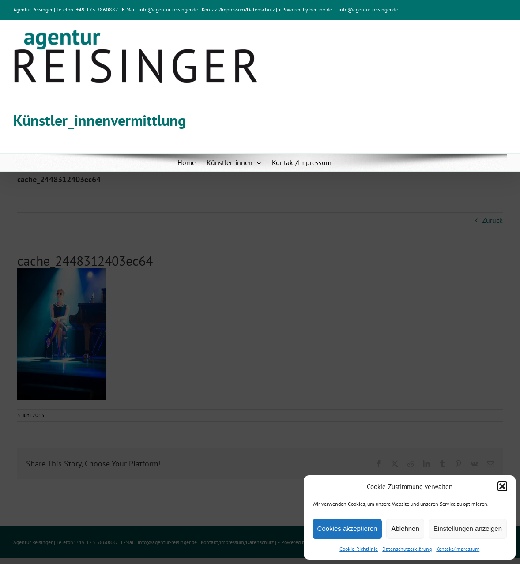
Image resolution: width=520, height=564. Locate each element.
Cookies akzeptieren (347, 528)
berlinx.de (320, 9)
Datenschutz (261, 9)
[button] (502, 486)
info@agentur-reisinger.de (169, 9)
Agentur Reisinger (33, 9)
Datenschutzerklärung (407, 548)
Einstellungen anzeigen (467, 528)
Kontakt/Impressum (457, 548)
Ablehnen (405, 528)
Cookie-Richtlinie (358, 548)
